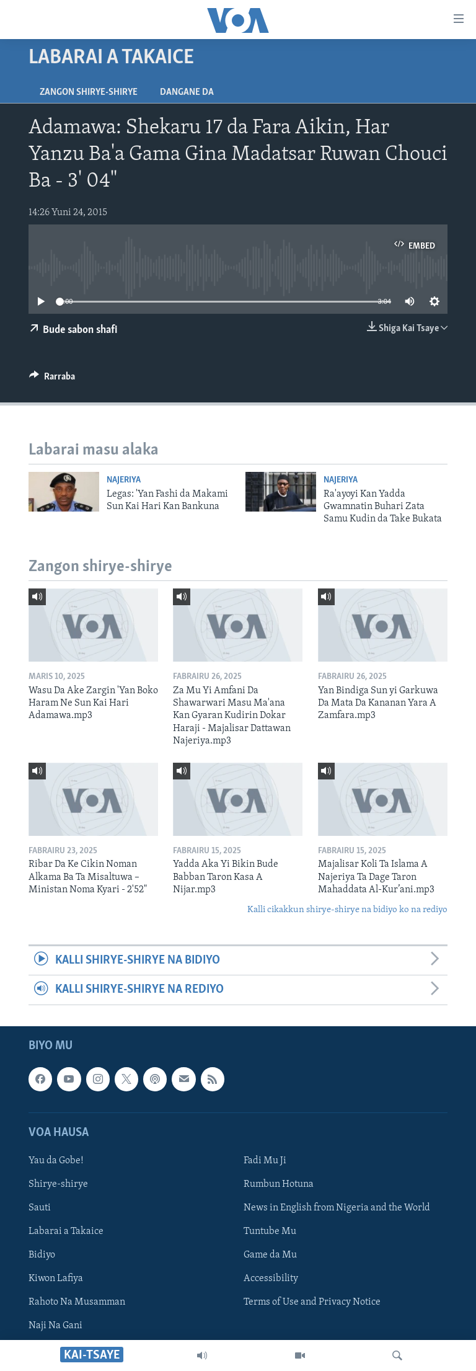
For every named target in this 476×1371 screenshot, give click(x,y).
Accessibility (271, 1279)
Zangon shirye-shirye (89, 92)
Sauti (40, 1208)
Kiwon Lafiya (56, 1279)
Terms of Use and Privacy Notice (312, 1302)
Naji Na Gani (55, 1326)
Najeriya (124, 480)
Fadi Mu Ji (265, 1161)
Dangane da (187, 92)
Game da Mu (270, 1255)
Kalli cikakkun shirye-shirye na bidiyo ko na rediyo (347, 910)
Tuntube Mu (270, 1231)
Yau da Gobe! (56, 1161)
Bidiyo (42, 1255)
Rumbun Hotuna (279, 1184)
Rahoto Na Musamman (77, 1302)
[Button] (52, 379)
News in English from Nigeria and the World (337, 1208)
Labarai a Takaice (66, 1231)
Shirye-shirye (58, 1184)
